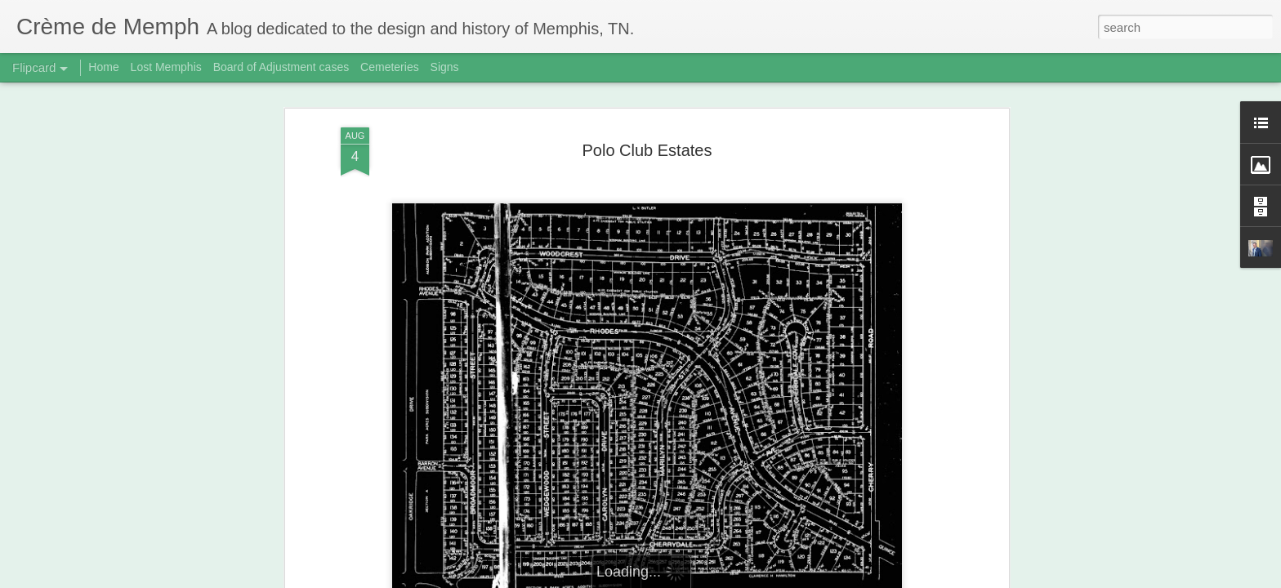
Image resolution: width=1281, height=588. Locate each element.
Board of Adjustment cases (281, 67)
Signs (445, 67)
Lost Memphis (166, 67)
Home (103, 67)
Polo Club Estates (647, 150)
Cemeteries (389, 67)
